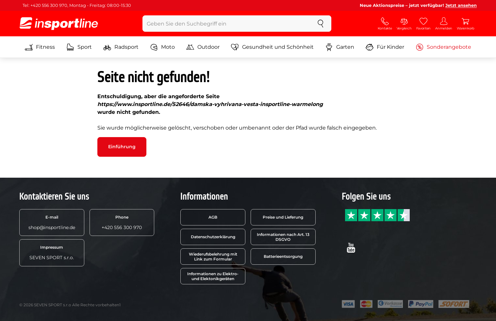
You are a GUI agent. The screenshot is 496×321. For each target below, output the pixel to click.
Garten (339, 47)
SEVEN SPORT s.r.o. (51, 252)
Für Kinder (385, 47)
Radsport (121, 47)
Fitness (40, 47)
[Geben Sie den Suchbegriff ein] (226, 23)
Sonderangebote (443, 47)
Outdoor (203, 47)
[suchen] (320, 23)
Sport (79, 47)
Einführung (122, 147)
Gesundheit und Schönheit (272, 47)
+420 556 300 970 (122, 222)
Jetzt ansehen (461, 5)
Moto (162, 47)
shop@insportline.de (51, 222)
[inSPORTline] (58, 23)
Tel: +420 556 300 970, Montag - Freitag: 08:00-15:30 (77, 5)
